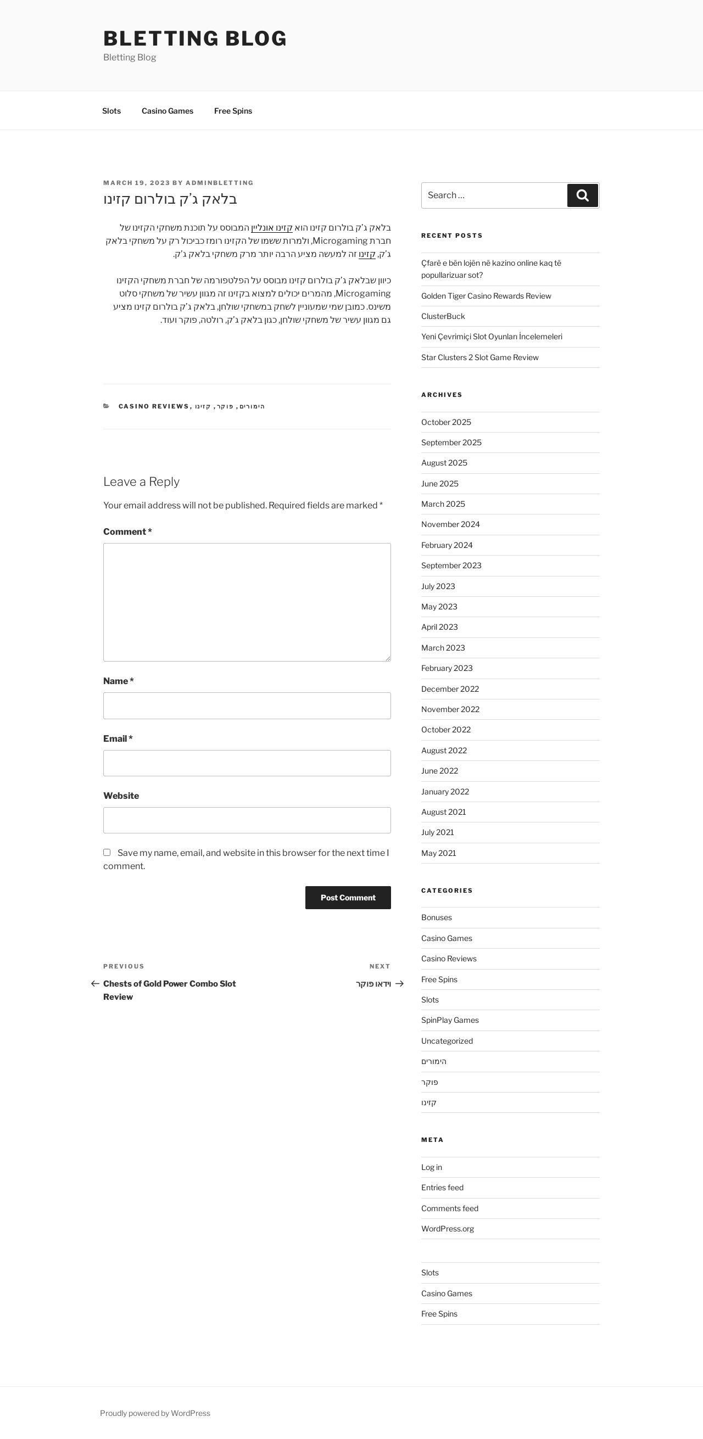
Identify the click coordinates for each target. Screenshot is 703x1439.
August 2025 (444, 462)
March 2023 (443, 647)
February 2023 (447, 668)
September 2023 (451, 565)
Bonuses (436, 917)
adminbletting (220, 183)
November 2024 (450, 524)
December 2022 (450, 688)
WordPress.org (447, 1228)
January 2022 (445, 791)
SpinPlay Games (450, 1019)
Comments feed (449, 1208)
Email (118, 739)
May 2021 (438, 853)
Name (118, 681)
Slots (111, 110)
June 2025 (440, 483)
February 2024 (447, 545)
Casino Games (167, 110)
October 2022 (446, 729)
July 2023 (438, 586)
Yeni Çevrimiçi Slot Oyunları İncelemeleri (491, 336)
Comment (127, 532)
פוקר (226, 406)
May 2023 (439, 606)
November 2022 (450, 709)
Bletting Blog (195, 38)
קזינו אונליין (272, 227)
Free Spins (233, 110)
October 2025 (446, 422)
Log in (431, 1167)
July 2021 (437, 832)
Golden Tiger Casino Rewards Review (486, 295)
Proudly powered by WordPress (155, 1413)
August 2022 (444, 750)
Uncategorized (447, 1040)
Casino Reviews (154, 406)
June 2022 (439, 770)
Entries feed (442, 1187)
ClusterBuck (443, 316)
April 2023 (439, 626)
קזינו (367, 254)
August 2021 (443, 811)
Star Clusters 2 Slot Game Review (480, 357)
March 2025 (443, 503)
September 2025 (451, 442)
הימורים (252, 406)
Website (121, 796)
